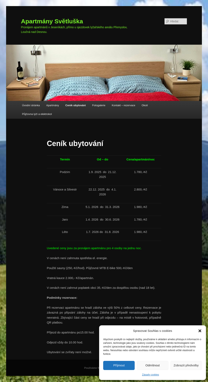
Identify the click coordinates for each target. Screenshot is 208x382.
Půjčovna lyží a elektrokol (37, 114)
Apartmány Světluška (52, 21)
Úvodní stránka (31, 105)
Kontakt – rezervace (123, 105)
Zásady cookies (150, 374)
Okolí (145, 105)
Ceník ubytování (75, 105)
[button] (200, 331)
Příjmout (119, 365)
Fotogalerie (98, 105)
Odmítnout (152, 365)
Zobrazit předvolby (186, 365)
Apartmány (52, 105)
